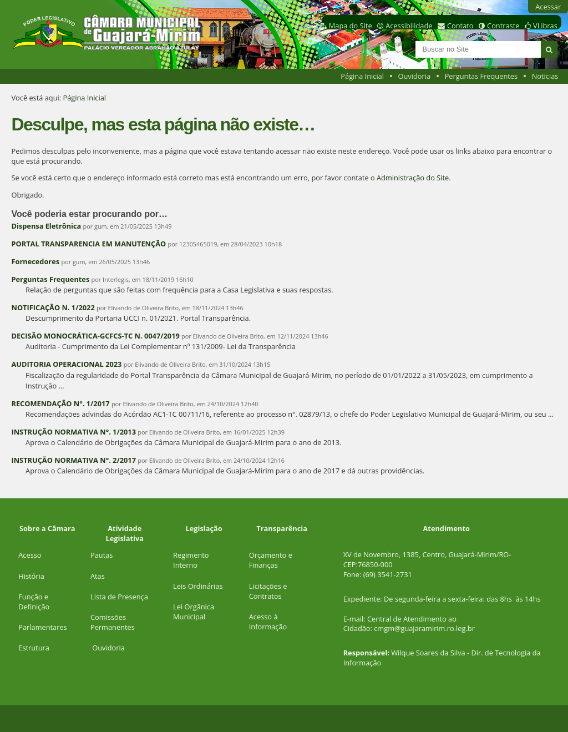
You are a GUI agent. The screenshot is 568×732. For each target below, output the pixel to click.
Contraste (503, 26)
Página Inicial (362, 76)
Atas (97, 576)
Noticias (545, 76)
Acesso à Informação (268, 622)
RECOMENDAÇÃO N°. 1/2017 (60, 403)
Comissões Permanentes (112, 622)
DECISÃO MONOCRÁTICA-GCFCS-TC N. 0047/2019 (95, 336)
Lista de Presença (119, 597)
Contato (460, 26)
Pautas (101, 555)
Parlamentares (42, 627)
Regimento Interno (191, 560)
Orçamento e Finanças (270, 560)
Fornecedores (35, 261)
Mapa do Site (350, 26)
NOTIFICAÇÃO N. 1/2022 (52, 307)
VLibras (545, 26)
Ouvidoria (414, 76)
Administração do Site (413, 178)
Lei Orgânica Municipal (193, 612)
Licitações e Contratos (268, 591)
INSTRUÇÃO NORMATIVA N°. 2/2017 (73, 460)
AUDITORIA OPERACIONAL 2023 (66, 364)
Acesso (29, 555)
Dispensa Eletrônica (47, 226)
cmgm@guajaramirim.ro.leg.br (424, 628)
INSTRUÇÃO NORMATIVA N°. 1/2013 (73, 432)
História (31, 576)
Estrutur (31, 648)
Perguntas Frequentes (481, 76)
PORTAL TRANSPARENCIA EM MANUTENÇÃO (88, 244)
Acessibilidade (409, 26)
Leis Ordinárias (197, 586)
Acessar (548, 7)
